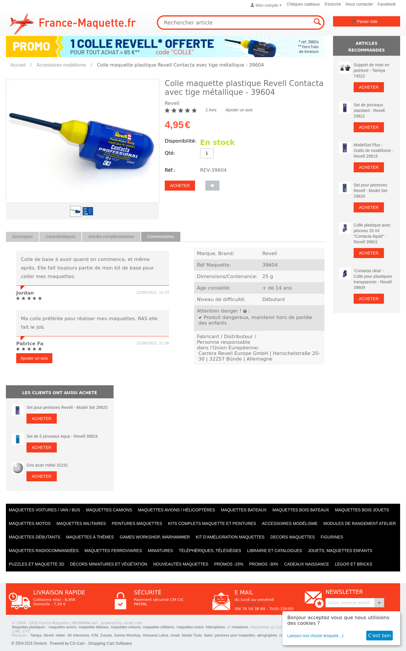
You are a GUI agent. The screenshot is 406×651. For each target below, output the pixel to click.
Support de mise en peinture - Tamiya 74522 (371, 70)
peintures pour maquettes (235, 635)
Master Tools (192, 635)
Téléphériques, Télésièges (210, 550)
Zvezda (106, 635)
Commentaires (160, 236)
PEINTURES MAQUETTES (137, 523)
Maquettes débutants (34, 537)
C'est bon (379, 635)
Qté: (170, 153)
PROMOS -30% (263, 564)
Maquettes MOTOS (30, 523)
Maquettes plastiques (28, 627)
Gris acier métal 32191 (47, 465)
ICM (94, 635)
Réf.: (170, 170)
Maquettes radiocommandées (44, 550)
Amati (174, 635)
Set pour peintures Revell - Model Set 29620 (67, 407)
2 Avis (211, 110)
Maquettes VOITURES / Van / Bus (44, 510)
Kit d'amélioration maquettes (230, 537)
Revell (49, 635)
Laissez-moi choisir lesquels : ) (315, 635)
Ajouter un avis (239, 110)
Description (22, 236)
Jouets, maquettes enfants (340, 550)
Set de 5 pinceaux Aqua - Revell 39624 (62, 436)
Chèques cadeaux (303, 4)
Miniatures (160, 550)
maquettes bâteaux (94, 627)
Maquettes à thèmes (90, 537)
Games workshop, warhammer (155, 537)
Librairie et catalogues (274, 550)
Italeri (208, 635)
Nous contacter (359, 4)
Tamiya (35, 635)
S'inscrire (332, 4)
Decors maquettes (292, 537)
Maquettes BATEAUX (244, 510)
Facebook (387, 4)
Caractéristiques (60, 236)
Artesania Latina (155, 635)
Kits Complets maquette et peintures (212, 523)
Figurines (332, 537)
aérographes (267, 635)
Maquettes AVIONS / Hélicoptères (176, 510)
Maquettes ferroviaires (113, 550)
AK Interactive (78, 635)
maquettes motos (190, 627)
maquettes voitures (126, 627)
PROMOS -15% (228, 564)
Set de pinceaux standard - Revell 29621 (369, 110)
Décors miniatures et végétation (108, 564)
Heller (60, 635)
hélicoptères (215, 627)
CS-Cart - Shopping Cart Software (100, 643)
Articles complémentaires (111, 236)
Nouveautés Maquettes (180, 564)
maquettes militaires (158, 627)
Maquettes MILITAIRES (81, 523)
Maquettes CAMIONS (109, 510)
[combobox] (241, 22)
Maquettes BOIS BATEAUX (300, 510)
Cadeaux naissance (306, 564)
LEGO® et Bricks (353, 564)
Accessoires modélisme (61, 64)
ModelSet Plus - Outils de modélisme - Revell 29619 (373, 150)
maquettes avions (62, 627)
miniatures (240, 627)
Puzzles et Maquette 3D (36, 564)
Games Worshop (127, 635)
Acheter (180, 185)
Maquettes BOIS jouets (362, 510)
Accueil (18, 64)
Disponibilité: (181, 141)
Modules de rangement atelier (359, 523)
